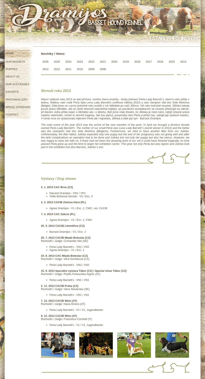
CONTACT (12, 114)
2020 (114, 61)
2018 (137, 61)
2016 (160, 61)
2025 (57, 61)
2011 (68, 69)
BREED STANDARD (18, 107)
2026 (45, 61)
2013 (45, 69)
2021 (103, 61)
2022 (91, 61)
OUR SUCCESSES (17, 84)
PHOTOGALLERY (17, 99)
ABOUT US (13, 76)
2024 (68, 61)
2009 (91, 69)
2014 (183, 61)
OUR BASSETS (15, 61)
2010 (80, 69)
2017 (149, 61)
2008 (103, 69)
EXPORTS (12, 91)
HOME (10, 53)
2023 (80, 61)
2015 (172, 61)
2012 (57, 69)
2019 (126, 61)
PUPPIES (11, 69)
